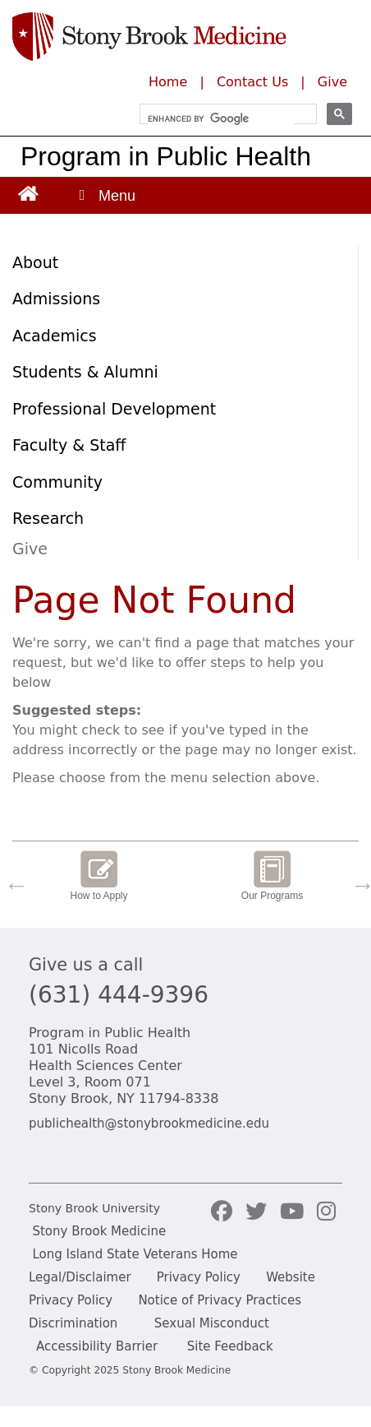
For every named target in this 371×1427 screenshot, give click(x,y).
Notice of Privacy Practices (219, 1300)
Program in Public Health (166, 156)
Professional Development (114, 409)
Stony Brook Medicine (99, 1231)
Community (57, 482)
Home (168, 82)
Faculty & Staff (69, 445)
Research (48, 518)
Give (332, 82)
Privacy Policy (198, 1277)
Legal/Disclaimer (80, 1277)
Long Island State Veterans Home (134, 1254)
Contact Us (252, 82)
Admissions (56, 299)
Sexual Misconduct (211, 1323)
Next (358, 881)
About (35, 262)
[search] (221, 118)
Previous (12, 881)
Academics (54, 336)
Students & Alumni (85, 372)
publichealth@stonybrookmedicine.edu (149, 1123)
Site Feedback (230, 1346)
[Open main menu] (105, 195)
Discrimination (73, 1323)
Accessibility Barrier (97, 1346)
